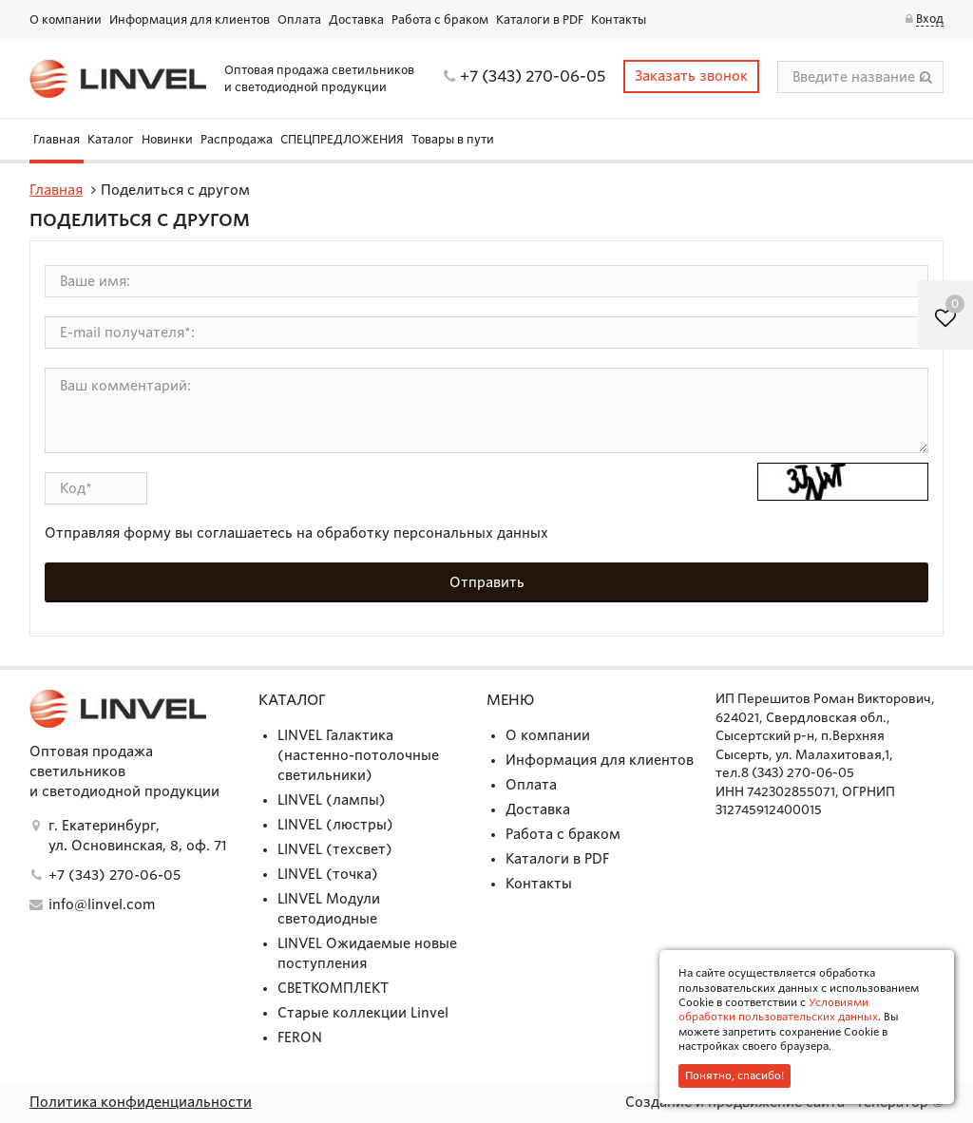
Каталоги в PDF (539, 19)
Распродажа (236, 139)
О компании (65, 19)
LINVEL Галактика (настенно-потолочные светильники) (358, 755)
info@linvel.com (101, 904)
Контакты (618, 19)
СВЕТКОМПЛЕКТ (333, 988)
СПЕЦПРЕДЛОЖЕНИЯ (342, 139)
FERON (299, 1037)
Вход (930, 18)
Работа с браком (439, 19)
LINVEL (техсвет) (334, 849)
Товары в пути (452, 139)
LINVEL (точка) (327, 874)
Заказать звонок (691, 76)
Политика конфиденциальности (140, 1102)
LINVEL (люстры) (335, 824)
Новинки (167, 139)
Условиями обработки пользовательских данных (778, 1009)
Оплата (299, 19)
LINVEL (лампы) (331, 800)
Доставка (356, 19)
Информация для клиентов (189, 19)
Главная (56, 139)
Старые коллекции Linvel (362, 1012)
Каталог (110, 139)
